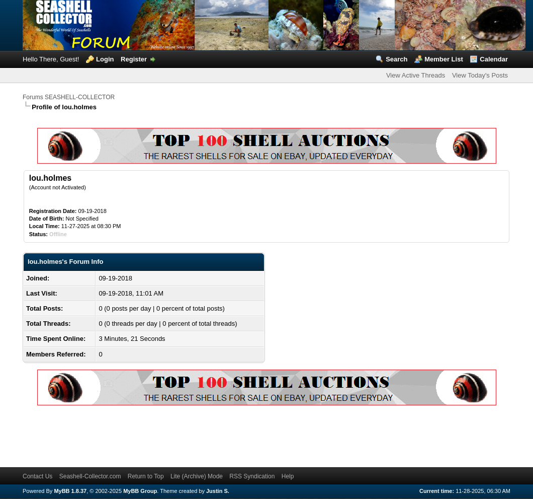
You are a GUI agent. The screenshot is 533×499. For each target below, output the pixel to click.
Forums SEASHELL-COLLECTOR (69, 97)
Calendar (494, 59)
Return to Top (146, 476)
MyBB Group (140, 491)
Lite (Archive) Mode (196, 476)
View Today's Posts (480, 75)
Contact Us (37, 476)
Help (288, 476)
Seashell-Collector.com (90, 476)
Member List (443, 59)
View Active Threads (415, 75)
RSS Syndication (252, 476)
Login (105, 59)
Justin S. (217, 491)
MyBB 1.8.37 (70, 491)
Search (396, 59)
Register (134, 59)
